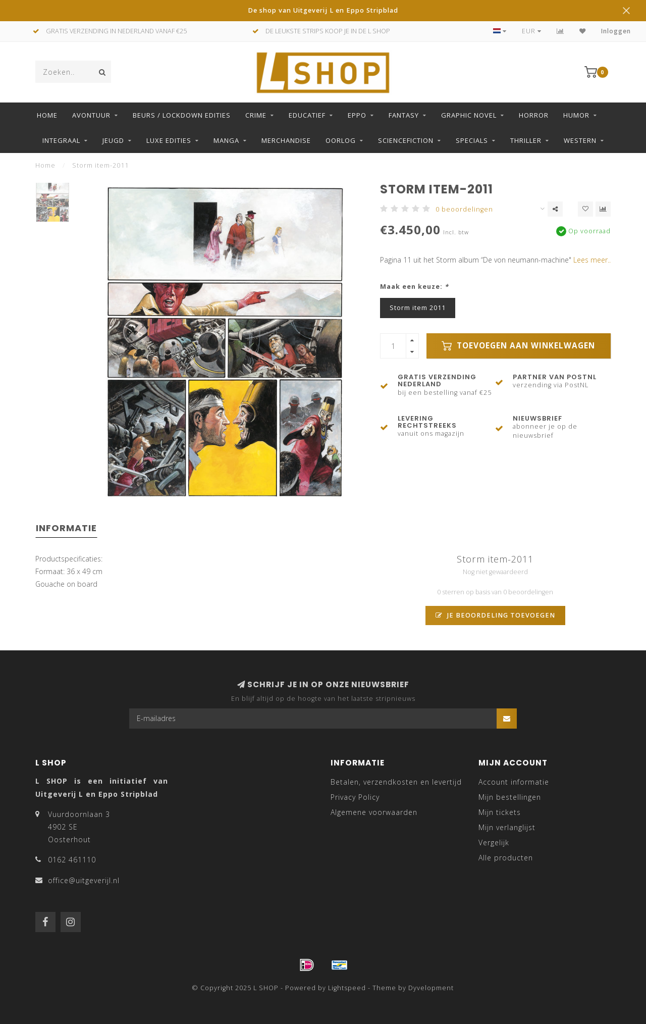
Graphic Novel (469, 115)
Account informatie (513, 782)
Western (580, 140)
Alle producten (505, 857)
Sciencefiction (406, 140)
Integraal (61, 140)
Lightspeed (347, 988)
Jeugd (113, 140)
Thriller (526, 140)
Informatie (66, 528)
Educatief (307, 115)
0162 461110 (72, 859)
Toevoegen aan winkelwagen (518, 345)
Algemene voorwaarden (374, 812)
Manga (226, 140)
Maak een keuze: (414, 286)
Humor (576, 115)
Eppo (357, 115)
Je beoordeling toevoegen (495, 615)
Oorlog (341, 140)
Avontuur (91, 115)
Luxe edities (168, 140)
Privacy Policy (355, 797)
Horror (534, 115)
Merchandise (286, 140)
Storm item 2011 (418, 307)
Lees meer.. (592, 260)
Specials (472, 140)
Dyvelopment (431, 988)
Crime (255, 115)
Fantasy (404, 115)
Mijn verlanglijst (506, 827)
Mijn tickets (499, 812)
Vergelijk (493, 842)
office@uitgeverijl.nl (84, 880)
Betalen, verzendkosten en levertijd (396, 782)
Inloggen (616, 31)
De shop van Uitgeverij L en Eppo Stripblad (323, 10)
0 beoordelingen (464, 209)
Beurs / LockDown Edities (182, 115)
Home (47, 115)
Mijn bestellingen (509, 797)
